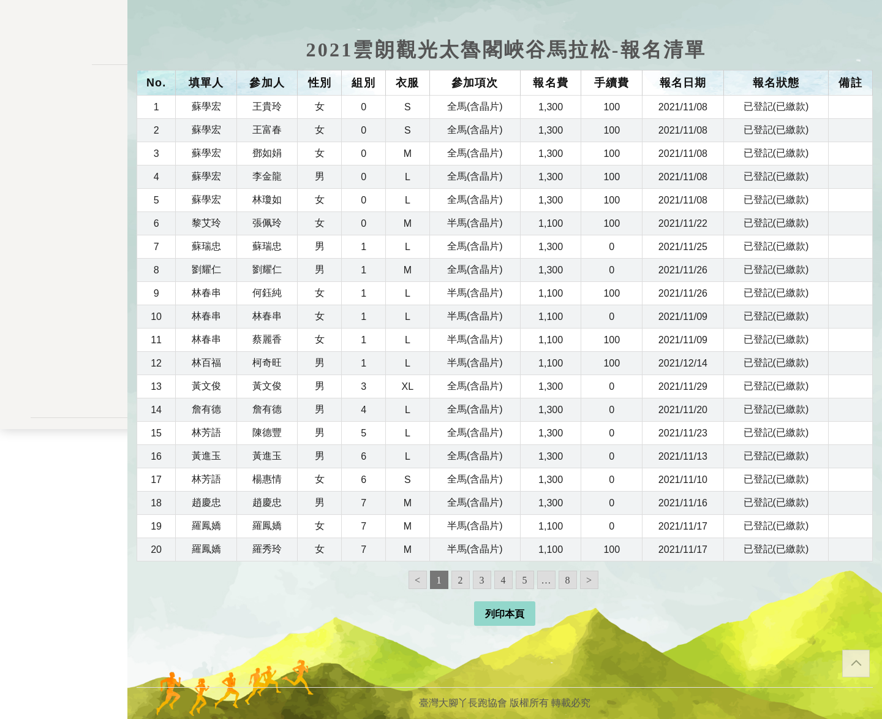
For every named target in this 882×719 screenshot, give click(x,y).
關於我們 (64, 357)
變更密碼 (64, 242)
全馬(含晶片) (475, 106)
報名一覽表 (63, 191)
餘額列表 (64, 318)
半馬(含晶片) (475, 223)
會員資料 (64, 267)
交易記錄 (64, 293)
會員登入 (64, 389)
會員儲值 (64, 217)
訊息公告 (64, 152)
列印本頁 (504, 614)
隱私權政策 (63, 463)
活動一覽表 (63, 127)
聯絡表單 (63, 483)
